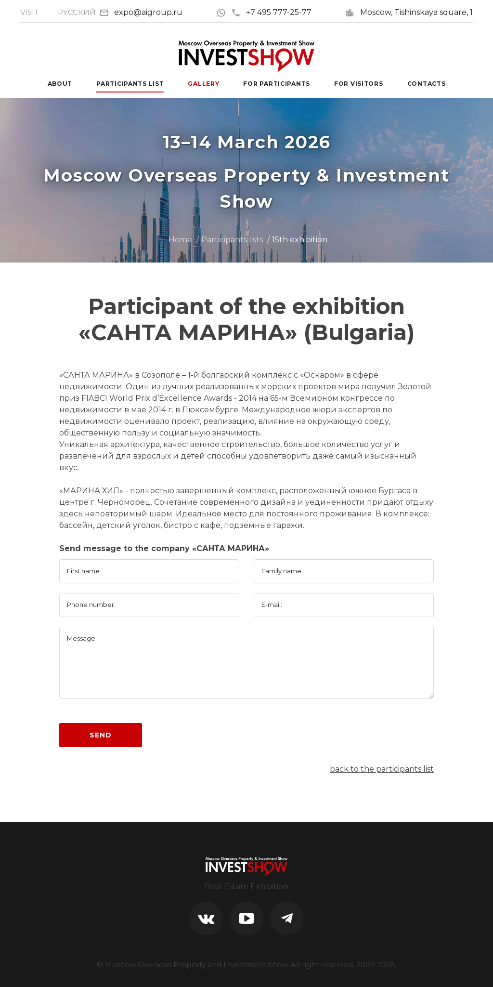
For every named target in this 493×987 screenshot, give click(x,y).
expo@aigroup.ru (148, 12)
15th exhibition (299, 239)
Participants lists (232, 239)
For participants (276, 83)
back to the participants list (382, 769)
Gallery (203, 83)
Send (100, 735)
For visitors (358, 83)
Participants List (130, 83)
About (60, 83)
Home (180, 239)
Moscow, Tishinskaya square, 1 (416, 12)
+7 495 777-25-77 (271, 12)
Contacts (426, 83)
